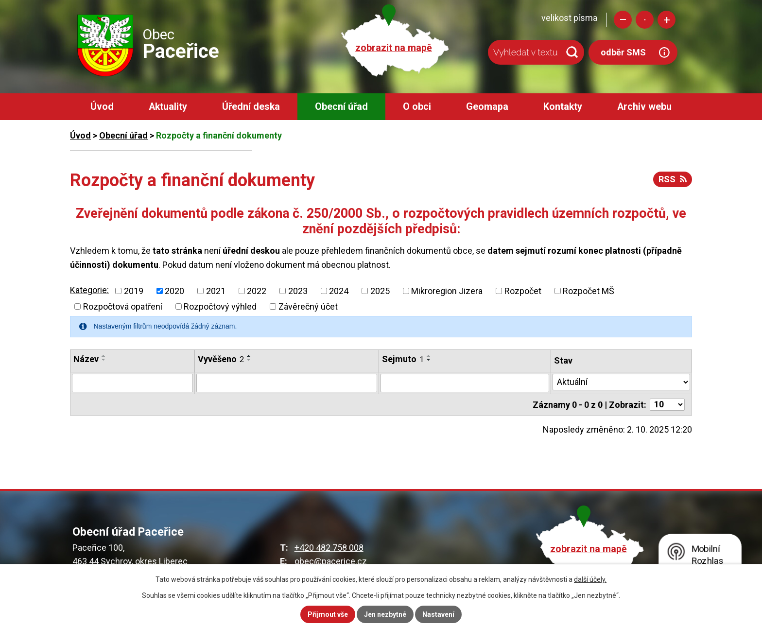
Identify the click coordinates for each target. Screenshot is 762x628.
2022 (256, 291)
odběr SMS (623, 52)
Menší (623, 20)
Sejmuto (403, 359)
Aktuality (168, 106)
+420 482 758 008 (329, 547)
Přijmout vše (328, 614)
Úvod (102, 106)
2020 (174, 291)
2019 (133, 291)
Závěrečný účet (308, 306)
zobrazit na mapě (393, 47)
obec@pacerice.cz (330, 561)
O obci (417, 106)
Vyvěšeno (221, 359)
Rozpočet (522, 291)
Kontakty (562, 106)
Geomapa (487, 106)
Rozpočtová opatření (122, 306)
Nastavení (438, 614)
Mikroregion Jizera (447, 291)
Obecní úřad (341, 106)
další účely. (590, 579)
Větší (666, 20)
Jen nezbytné (385, 614)
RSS (672, 179)
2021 (215, 291)
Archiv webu (644, 106)
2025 (380, 291)
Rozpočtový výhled (220, 306)
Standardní (645, 20)
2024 (338, 291)
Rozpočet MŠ (588, 291)
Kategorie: (89, 290)
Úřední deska (251, 106)
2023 (298, 291)
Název (86, 359)
